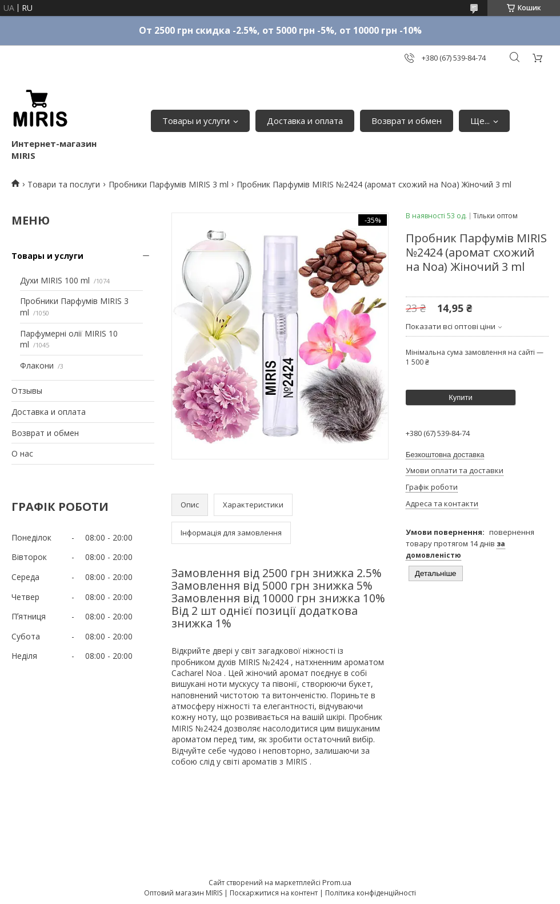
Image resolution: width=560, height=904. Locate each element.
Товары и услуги (196, 120)
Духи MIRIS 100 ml (55, 280)
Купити (461, 397)
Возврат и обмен (406, 120)
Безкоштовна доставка (445, 454)
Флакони (37, 365)
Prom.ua (336, 882)
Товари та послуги (63, 184)
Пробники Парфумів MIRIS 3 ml (169, 184)
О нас (22, 453)
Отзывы (26, 390)
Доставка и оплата (305, 120)
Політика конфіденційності (370, 893)
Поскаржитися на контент (274, 893)
